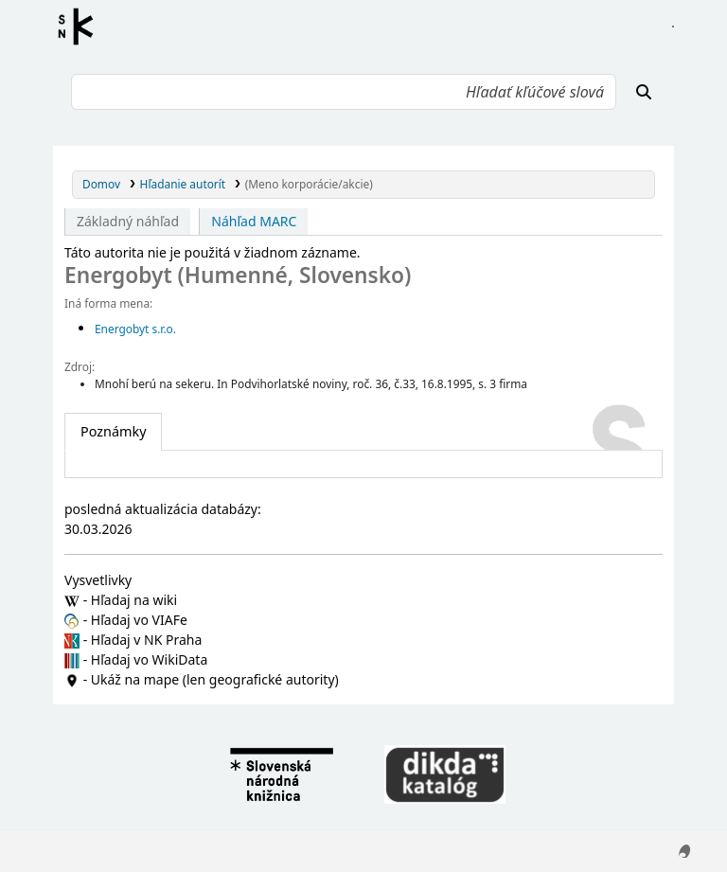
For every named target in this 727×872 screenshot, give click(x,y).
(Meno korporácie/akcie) (309, 183)
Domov (101, 183)
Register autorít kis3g (81, 26)
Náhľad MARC (253, 221)
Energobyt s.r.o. (135, 328)
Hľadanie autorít (183, 183)
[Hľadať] (644, 92)
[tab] (113, 432)
